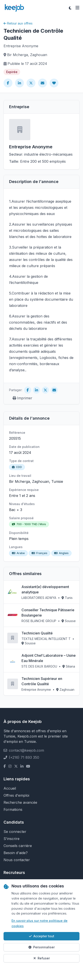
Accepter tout (41, 936)
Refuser (41, 958)
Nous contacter (17, 860)
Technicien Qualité (37, 633)
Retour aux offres (18, 23)
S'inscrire (11, 838)
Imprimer (22, 398)
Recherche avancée (20, 802)
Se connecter (15, 831)
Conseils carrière (18, 845)
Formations (13, 809)
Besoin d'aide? (16, 853)
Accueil (10, 788)
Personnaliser (41, 947)
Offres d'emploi (16, 795)
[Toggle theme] (70, 7)
